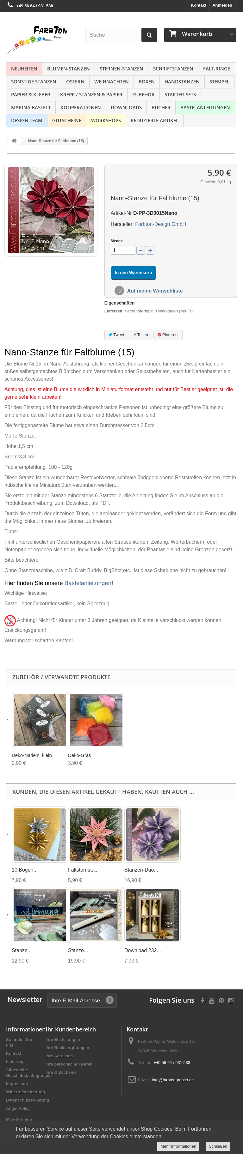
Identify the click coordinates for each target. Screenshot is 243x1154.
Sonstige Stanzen (33, 81)
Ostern (75, 81)
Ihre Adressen (59, 1056)
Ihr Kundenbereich (71, 1029)
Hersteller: (122, 224)
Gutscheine (66, 120)
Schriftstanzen (173, 68)
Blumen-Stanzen (68, 68)
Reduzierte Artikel (154, 120)
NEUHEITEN (24, 68)
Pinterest (168, 334)
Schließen (218, 1146)
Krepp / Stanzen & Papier (91, 94)
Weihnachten (111, 81)
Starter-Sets (180, 94)
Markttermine (19, 1119)
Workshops (106, 120)
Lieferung (15, 1061)
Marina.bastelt (31, 107)
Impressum (17, 1083)
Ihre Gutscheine (61, 1072)
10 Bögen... (25, 870)
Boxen (147, 81)
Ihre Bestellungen (63, 1039)
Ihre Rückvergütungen (67, 1047)
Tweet (116, 334)
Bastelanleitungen (205, 107)
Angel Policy (18, 1108)
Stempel (219, 81)
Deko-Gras (79, 755)
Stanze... (22, 950)
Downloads (126, 107)
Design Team (26, 120)
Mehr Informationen (178, 1146)
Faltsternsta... (83, 870)
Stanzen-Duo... (141, 870)
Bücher (161, 107)
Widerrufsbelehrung (25, 1092)
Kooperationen (80, 107)
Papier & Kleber (30, 94)
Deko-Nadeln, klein (32, 755)
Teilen (141, 334)
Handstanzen (182, 81)
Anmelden (222, 5)
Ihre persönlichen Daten (69, 1064)
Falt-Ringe (216, 68)
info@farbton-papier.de (173, 1080)
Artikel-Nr (121, 213)
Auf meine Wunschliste (154, 290)
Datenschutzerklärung (27, 1100)
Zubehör (143, 94)
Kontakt (198, 5)
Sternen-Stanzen (121, 68)
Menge (117, 241)
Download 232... (142, 950)
